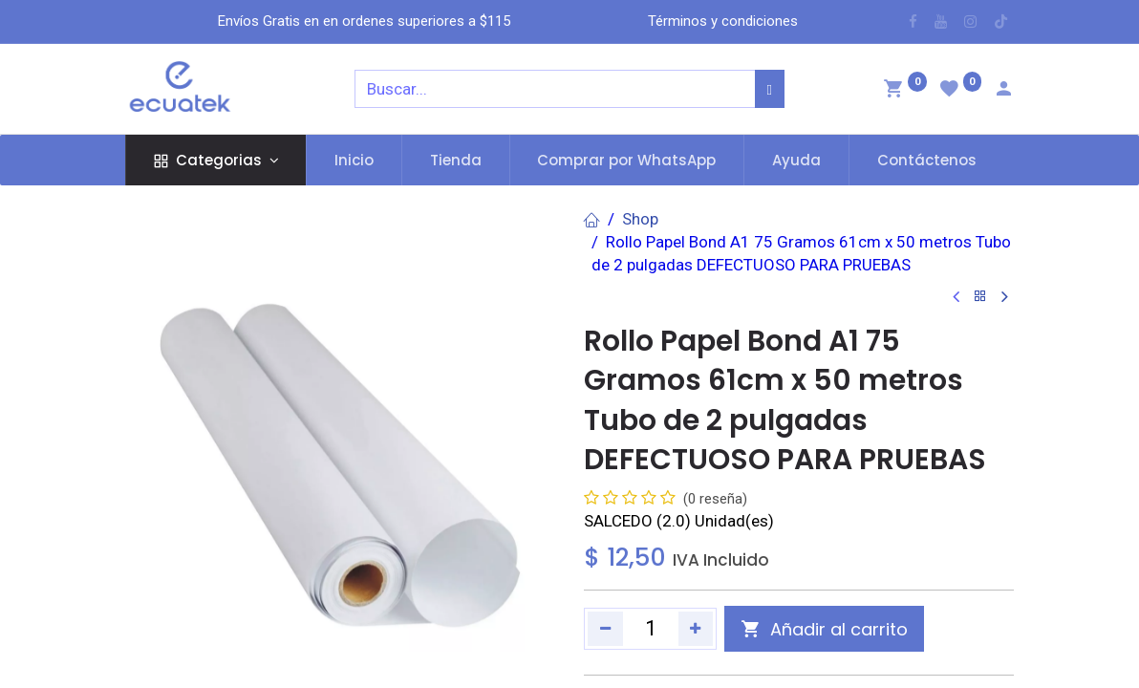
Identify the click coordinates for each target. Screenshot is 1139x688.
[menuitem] (354, 160)
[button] (824, 629)
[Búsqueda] (769, 89)
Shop (640, 218)
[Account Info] (1003, 90)
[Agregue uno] (696, 629)
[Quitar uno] (605, 629)
